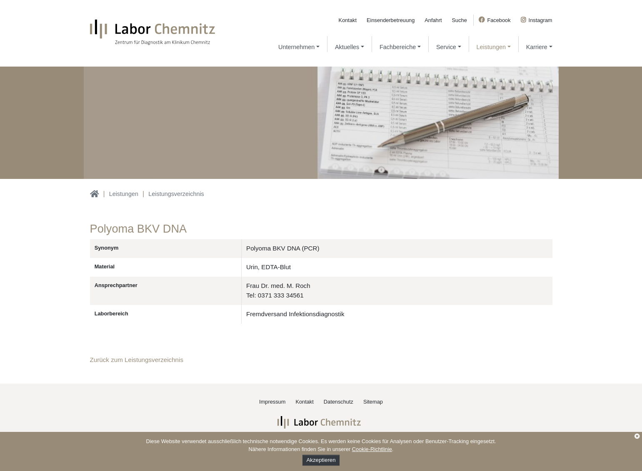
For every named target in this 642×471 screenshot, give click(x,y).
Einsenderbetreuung (391, 20)
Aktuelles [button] (347, 47)
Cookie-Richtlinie (372, 449)
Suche (459, 20)
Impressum (272, 402)
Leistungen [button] (491, 47)
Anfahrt (433, 20)
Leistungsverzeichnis (176, 194)
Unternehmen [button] (296, 47)
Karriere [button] (536, 47)
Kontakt (348, 20)
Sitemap (373, 402)
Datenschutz (338, 402)
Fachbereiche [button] (398, 47)
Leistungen (123, 194)
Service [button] (446, 47)
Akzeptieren (320, 460)
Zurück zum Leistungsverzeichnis (137, 359)
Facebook (498, 20)
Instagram (540, 20)
